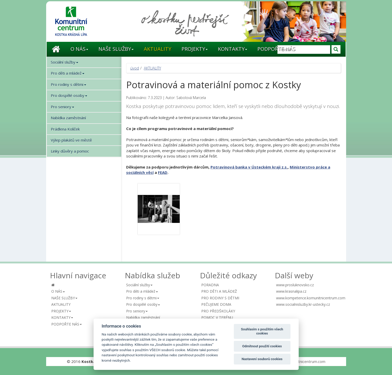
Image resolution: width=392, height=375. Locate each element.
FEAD (162, 172)
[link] (249, 167)
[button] (79, 49)
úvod (134, 68)
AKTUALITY (152, 68)
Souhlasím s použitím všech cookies (262, 331)
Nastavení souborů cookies (262, 359)
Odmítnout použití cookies (262, 346)
